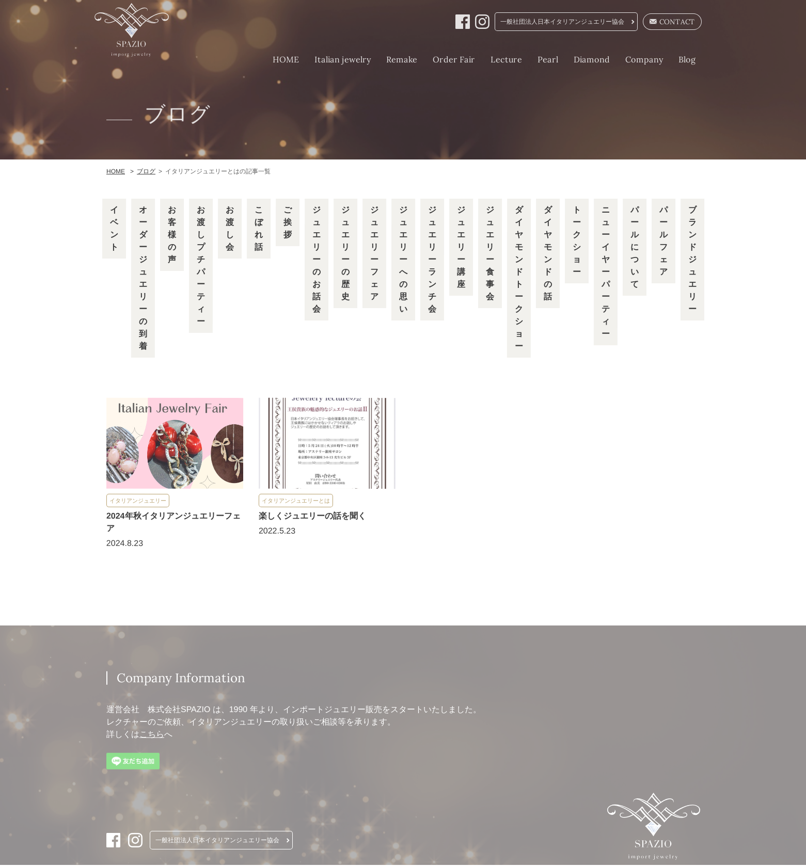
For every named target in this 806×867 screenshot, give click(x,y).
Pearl (536, 59)
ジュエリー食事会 (489, 254)
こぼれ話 (259, 229)
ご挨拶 (287, 223)
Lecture (494, 59)
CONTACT (662, 22)
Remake (389, 59)
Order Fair (442, 59)
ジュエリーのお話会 (316, 260)
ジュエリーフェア (374, 254)
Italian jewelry (331, 59)
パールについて (634, 248)
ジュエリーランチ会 (432, 260)
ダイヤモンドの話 (547, 254)
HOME (274, 59)
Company (632, 59)
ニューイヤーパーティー (605, 272)
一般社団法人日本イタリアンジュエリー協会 (551, 22)
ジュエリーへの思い (403, 260)
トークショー (576, 241)
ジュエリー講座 (460, 248)
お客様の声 (171, 235)
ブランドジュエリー (692, 260)
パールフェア (663, 241)
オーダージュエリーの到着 (142, 278)
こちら (151, 735)
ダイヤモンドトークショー (518, 278)
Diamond (580, 59)
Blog (675, 59)
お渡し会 (230, 229)
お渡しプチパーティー (200, 266)
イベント (114, 229)
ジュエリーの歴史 (345, 254)
